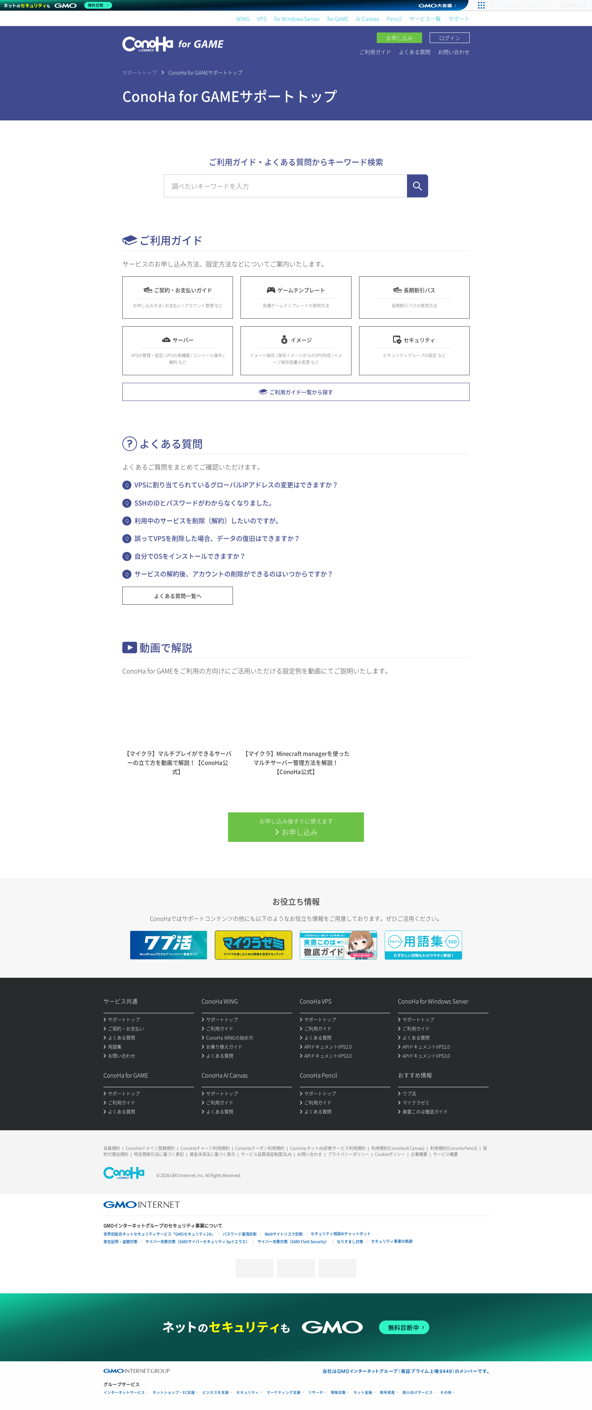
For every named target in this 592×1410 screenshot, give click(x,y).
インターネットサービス (124, 1392)
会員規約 (111, 1148)
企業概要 (419, 1154)
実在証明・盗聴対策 (120, 1241)
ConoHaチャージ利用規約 (205, 1148)
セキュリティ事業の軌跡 (392, 1241)
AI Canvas (367, 18)
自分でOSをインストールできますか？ (190, 556)
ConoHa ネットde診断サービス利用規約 (327, 1148)
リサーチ (315, 1392)
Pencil (394, 18)
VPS (262, 18)
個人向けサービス (417, 1392)
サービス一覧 (425, 18)
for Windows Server (297, 18)
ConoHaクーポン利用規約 (259, 1148)
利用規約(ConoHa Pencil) (453, 1148)
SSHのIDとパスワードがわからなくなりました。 (204, 502)
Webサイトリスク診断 (284, 1234)
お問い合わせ (454, 51)
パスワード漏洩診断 (240, 1234)
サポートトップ (139, 72)
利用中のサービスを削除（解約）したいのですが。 (208, 520)
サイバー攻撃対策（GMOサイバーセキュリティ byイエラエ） (197, 1241)
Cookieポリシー (390, 1154)
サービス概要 (445, 1154)
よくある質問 (414, 51)
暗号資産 (387, 1392)
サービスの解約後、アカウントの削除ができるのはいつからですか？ (233, 573)
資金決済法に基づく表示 (212, 1154)
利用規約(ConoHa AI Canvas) (397, 1148)
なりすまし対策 (350, 1241)
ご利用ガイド (375, 51)
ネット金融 (362, 1392)
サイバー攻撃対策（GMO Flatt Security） (293, 1241)
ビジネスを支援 (215, 1392)
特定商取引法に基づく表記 (159, 1154)
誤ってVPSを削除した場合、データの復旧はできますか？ (217, 538)
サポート (459, 18)
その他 (446, 1392)
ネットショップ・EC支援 (174, 1392)
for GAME (337, 18)
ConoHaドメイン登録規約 (150, 1148)
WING (243, 18)
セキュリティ (247, 1392)
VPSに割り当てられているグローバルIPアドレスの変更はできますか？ (236, 484)
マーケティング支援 (284, 1392)
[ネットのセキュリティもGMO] (58, 5)
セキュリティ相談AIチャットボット (341, 1233)
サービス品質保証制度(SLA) (266, 1154)
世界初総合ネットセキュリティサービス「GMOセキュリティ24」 (159, 1234)
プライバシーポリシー (348, 1154)
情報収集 (338, 1392)
